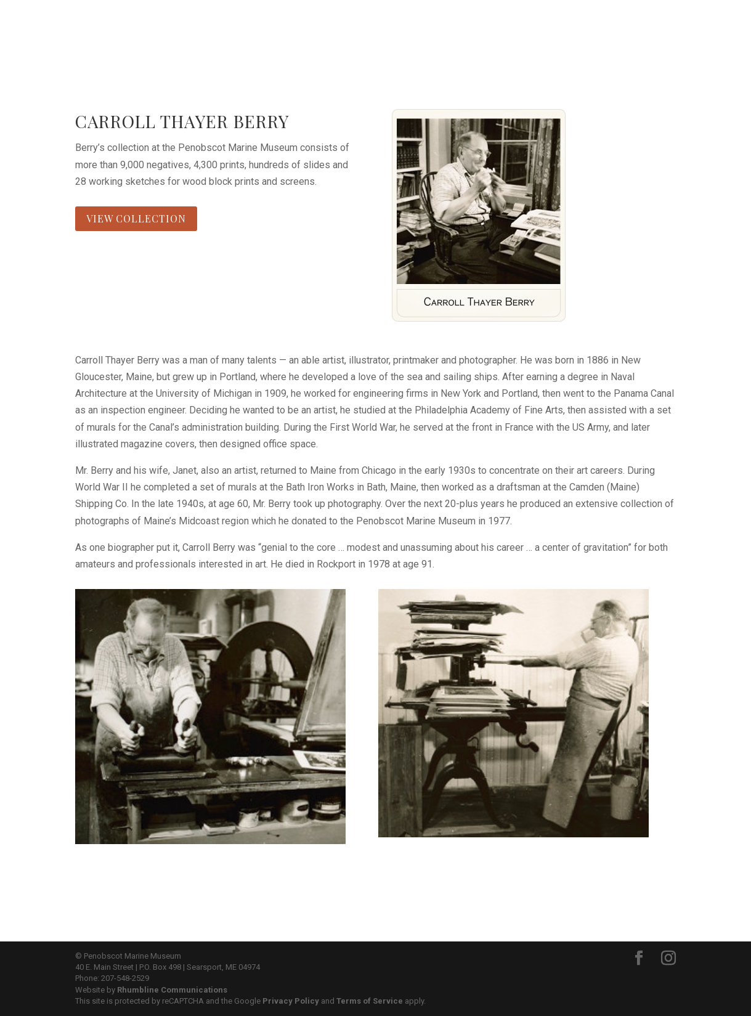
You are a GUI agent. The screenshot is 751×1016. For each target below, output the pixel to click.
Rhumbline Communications (172, 989)
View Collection (136, 218)
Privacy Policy (290, 1001)
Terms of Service (369, 1001)
